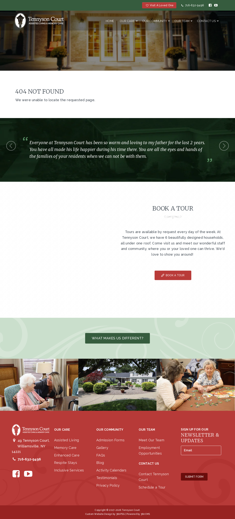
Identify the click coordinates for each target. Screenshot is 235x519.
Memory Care (65, 448)
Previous (11, 146)
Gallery (102, 448)
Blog (100, 463)
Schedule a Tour (152, 487)
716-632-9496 (192, 5)
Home (110, 21)
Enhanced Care (66, 455)
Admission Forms (110, 440)
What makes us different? (117, 338)
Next (224, 146)
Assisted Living (66, 440)
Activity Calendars (111, 470)
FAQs (100, 455)
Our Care (127, 21)
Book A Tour (173, 275)
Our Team (181, 21)
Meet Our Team (151, 440)
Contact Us (206, 21)
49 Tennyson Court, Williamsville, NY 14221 (31, 446)
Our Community (154, 21)
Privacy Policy (108, 485)
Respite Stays (65, 463)
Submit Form (194, 476)
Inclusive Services (69, 470)
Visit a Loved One (159, 5)
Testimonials (106, 478)
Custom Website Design (98, 514)
